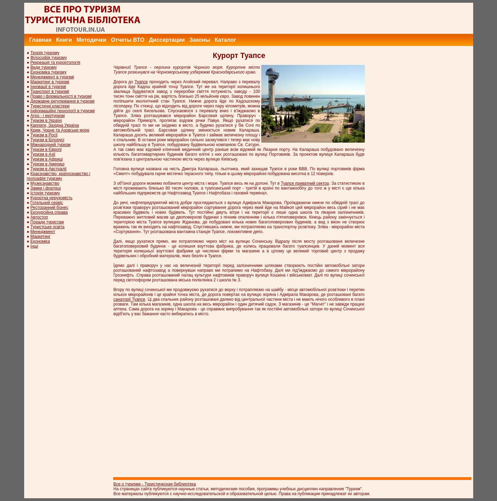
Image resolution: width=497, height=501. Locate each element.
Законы (199, 40)
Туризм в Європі (45, 149)
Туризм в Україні (46, 120)
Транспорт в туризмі (49, 91)
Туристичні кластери (49, 106)
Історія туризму (45, 193)
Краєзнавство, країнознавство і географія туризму (58, 176)
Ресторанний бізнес (49, 207)
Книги (64, 40)
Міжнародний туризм (50, 144)
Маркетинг (40, 236)
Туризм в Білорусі (47, 139)
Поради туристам (47, 222)
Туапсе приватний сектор (305, 183)
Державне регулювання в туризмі (62, 101)
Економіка (40, 241)
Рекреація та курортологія (55, 62)
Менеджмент (42, 231)
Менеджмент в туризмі (52, 77)
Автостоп (39, 217)
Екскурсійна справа (49, 212)
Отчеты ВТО (127, 40)
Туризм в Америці (47, 164)
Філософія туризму (48, 57)
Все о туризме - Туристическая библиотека (155, 484)
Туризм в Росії (44, 135)
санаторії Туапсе (129, 299)
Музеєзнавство (44, 183)
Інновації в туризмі (48, 86)
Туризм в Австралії (48, 168)
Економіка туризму (48, 72)
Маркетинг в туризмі (49, 81)
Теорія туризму (44, 52)
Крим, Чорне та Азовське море (59, 130)
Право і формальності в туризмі (60, 96)
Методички (91, 40)
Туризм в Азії (42, 154)
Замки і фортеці (45, 188)
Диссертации (167, 40)
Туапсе (141, 81)
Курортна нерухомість (51, 197)
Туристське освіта (47, 226)
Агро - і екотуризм (47, 115)
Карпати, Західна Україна (54, 125)
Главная (40, 40)
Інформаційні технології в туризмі (62, 110)
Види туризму (43, 67)
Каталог (225, 40)
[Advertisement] (347, 18)
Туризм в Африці (46, 159)
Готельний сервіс (46, 202)
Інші (34, 246)
